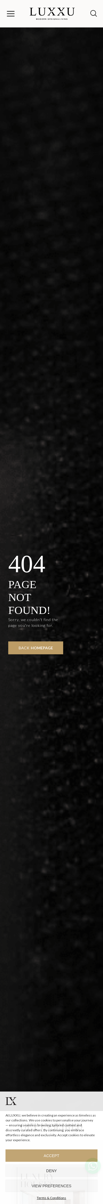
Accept (51, 1156)
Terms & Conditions (51, 1198)
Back (36, 647)
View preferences (51, 1186)
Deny (51, 1171)
